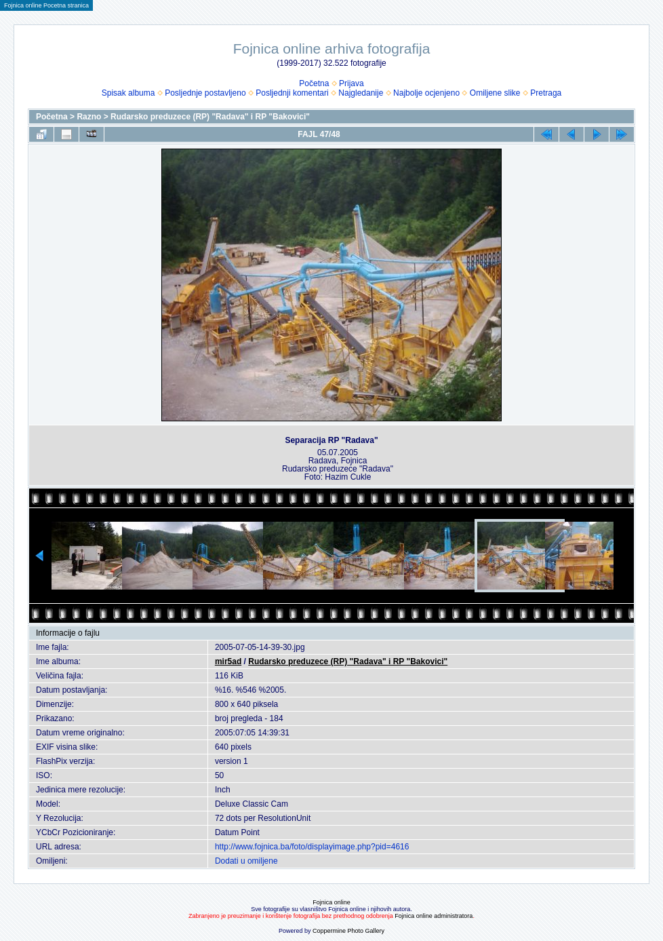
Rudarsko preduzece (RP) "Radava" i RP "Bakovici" (210, 116)
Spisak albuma (128, 93)
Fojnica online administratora (434, 916)
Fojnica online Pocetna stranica (46, 5)
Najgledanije (360, 93)
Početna (314, 83)
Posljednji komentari (292, 93)
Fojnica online (331, 902)
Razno (89, 116)
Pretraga (545, 93)
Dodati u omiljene (246, 861)
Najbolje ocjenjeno (426, 93)
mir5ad (228, 661)
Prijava (351, 83)
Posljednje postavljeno (205, 93)
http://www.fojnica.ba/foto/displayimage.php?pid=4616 (312, 846)
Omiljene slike (495, 93)
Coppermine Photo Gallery (348, 930)
